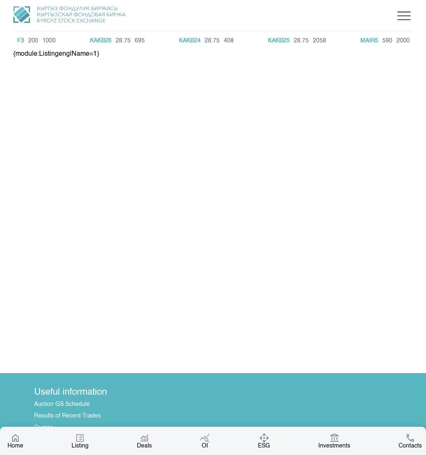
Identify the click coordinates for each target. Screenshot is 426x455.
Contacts (410, 441)
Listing (80, 441)
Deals (144, 441)
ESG (264, 441)
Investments (334, 441)
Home (15, 441)
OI (205, 441)
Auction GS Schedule (62, 404)
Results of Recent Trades (67, 416)
